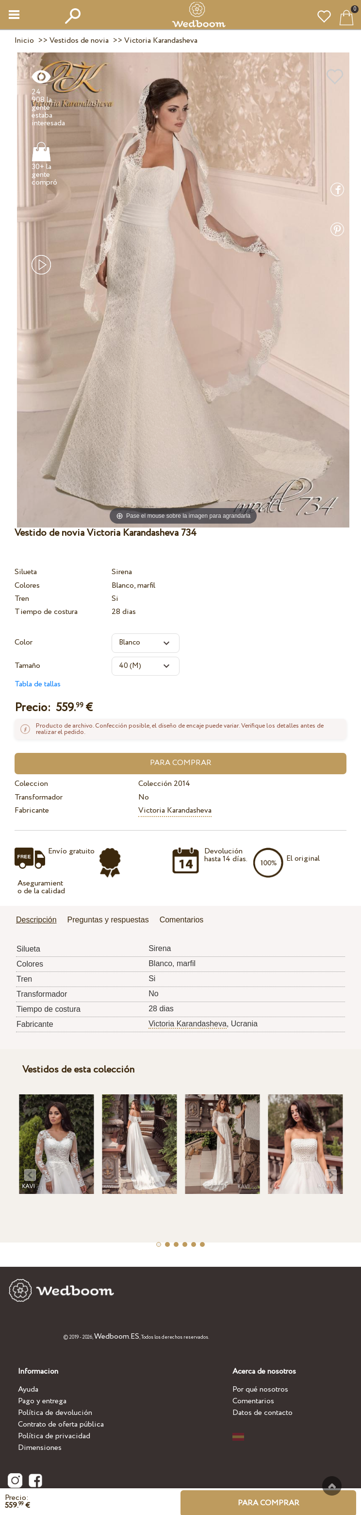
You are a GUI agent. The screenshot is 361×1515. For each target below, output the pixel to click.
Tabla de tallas (38, 684)
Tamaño (27, 665)
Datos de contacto (262, 1412)
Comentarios (253, 1401)
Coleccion (31, 783)
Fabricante (32, 810)
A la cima (332, 1486)
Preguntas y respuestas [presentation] (108, 920)
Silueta (26, 572)
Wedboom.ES (116, 1336)
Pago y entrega (42, 1401)
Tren (22, 598)
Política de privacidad (54, 1436)
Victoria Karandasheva (175, 810)
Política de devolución (55, 1412)
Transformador (39, 797)
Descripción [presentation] (36, 920)
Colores (27, 585)
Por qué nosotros (260, 1389)
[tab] (40, 920)
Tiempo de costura (46, 611)
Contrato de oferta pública (61, 1424)
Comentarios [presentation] (182, 920)
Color (24, 642)
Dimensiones (40, 1447)
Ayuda (28, 1389)
